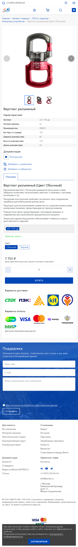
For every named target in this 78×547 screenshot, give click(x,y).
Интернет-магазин (11, 433)
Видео (43, 429)
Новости (44, 444)
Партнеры (45, 436)
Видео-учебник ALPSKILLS (15, 469)
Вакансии (45, 448)
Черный (24, 247)
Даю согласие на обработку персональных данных (32, 405)
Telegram (51, 469)
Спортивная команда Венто (54, 452)
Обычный (11, 247)
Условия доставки (11, 444)
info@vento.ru (47, 478)
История (44, 433)
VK (41, 468)
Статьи (5, 473)
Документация (9, 457)
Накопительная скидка (13, 436)
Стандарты (7, 465)
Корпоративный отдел (13, 440)
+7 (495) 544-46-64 (15, 3)
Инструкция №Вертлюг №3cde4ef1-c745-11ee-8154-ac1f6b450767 (6, 157)
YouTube (46, 468)
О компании (46, 425)
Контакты (45, 461)
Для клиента (8, 425)
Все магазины (9, 429)
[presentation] (6, 58)
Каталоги (6, 461)
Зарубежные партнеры (52, 440)
